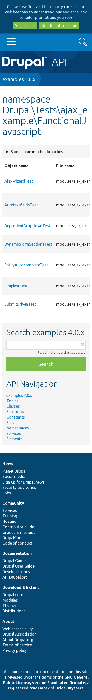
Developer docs (16, 571)
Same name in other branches (37, 151)
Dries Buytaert (69, 688)
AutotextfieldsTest (21, 205)
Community (13, 503)
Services (13, 433)
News (7, 464)
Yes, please (25, 26)
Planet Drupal (14, 471)
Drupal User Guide (18, 566)
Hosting (9, 521)
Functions (15, 411)
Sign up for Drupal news (23, 482)
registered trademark (29, 688)
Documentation (17, 553)
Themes (9, 605)
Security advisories (19, 487)
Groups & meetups (18, 532)
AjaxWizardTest (18, 181)
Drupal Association (19, 634)
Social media (13, 476)
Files (10, 422)
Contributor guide (18, 527)
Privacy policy (14, 650)
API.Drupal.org (15, 577)
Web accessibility (17, 629)
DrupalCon (11, 537)
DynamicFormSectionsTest (28, 244)
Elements (14, 439)
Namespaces (17, 428)
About (8, 621)
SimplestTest (15, 286)
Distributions (14, 611)
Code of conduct (17, 543)
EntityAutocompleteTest (26, 265)
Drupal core (12, 595)
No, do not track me (59, 26)
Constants (15, 417)
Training (9, 516)
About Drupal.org (17, 639)
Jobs (6, 493)
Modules (10, 600)
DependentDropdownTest (27, 226)
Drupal (75, 682)
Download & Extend (21, 587)
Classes (13, 406)
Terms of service (17, 645)
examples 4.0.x (18, 79)
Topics (12, 401)
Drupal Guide (14, 560)
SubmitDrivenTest (20, 304)
